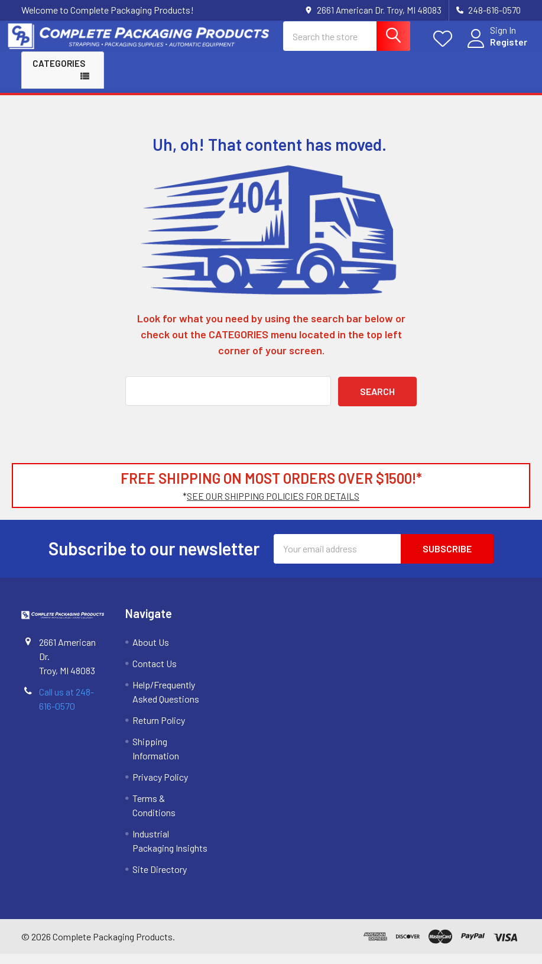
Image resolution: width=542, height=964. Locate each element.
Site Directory (159, 879)
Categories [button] (59, 73)
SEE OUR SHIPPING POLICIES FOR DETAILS (273, 506)
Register (495, 48)
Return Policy (158, 730)
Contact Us (154, 673)
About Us (150, 652)
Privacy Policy (160, 786)
